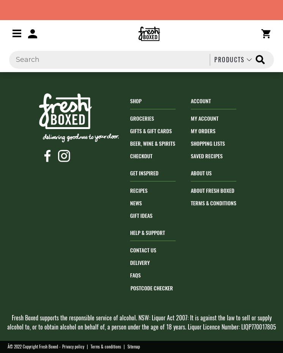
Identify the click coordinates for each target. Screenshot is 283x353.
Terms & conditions (106, 347)
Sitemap (133, 347)
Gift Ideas (141, 215)
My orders (203, 131)
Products (233, 60)
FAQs (135, 275)
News (136, 203)
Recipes (139, 190)
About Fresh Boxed (212, 190)
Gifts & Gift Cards (151, 131)
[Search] (107, 60)
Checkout (141, 156)
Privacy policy (73, 347)
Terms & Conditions (213, 203)
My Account (205, 118)
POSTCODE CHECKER (151, 288)
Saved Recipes (207, 156)
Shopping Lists (208, 143)
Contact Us (143, 250)
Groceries (142, 118)
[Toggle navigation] (17, 33)
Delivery (140, 262)
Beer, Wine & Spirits (152, 143)
